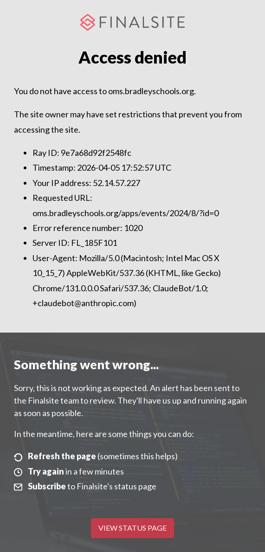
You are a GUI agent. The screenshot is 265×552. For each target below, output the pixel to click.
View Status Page (132, 527)
